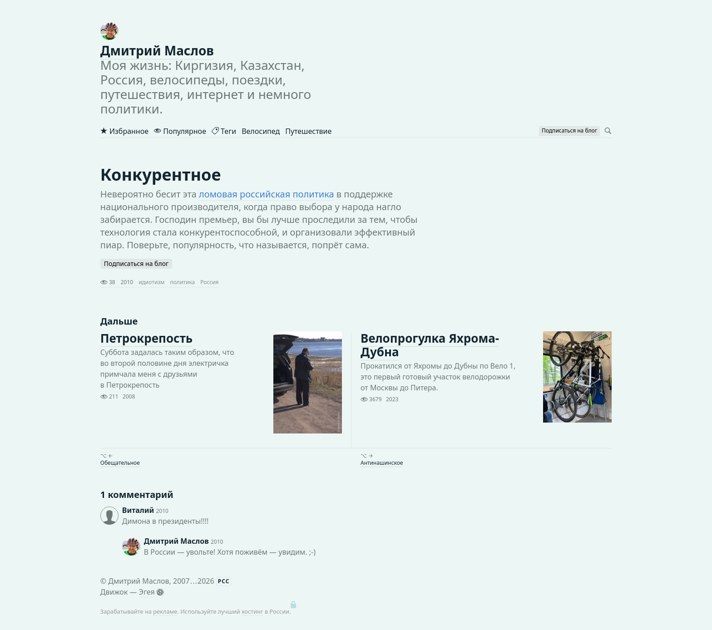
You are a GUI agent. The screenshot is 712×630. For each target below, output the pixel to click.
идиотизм (151, 282)
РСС (224, 581)
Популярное (180, 131)
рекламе (165, 611)
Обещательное (120, 463)
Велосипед (261, 131)
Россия (209, 282)
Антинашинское (382, 463)
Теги (224, 131)
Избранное (124, 131)
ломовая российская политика (266, 194)
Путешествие (308, 131)
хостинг (252, 611)
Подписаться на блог (136, 263)
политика (182, 282)
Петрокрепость (146, 338)
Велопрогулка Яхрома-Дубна (430, 345)
